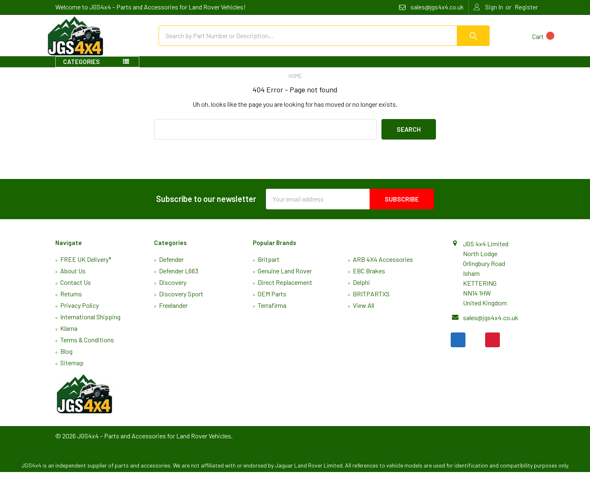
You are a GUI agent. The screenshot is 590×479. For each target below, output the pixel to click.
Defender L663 (178, 278)
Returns (71, 301)
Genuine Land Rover (285, 278)
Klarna (68, 335)
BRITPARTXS (371, 301)
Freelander (173, 312)
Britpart (268, 266)
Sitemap (72, 370)
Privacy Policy (79, 312)
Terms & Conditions (87, 347)
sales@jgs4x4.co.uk (490, 324)
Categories (81, 68)
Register (526, 7)
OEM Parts (272, 301)
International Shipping (90, 324)
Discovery (172, 289)
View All (363, 312)
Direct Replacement (285, 289)
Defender (171, 266)
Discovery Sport (181, 301)
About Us (73, 278)
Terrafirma (272, 312)
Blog (66, 358)
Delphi (361, 289)
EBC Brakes (369, 278)
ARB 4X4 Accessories (383, 266)
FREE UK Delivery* (85, 266)
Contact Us (75, 289)
